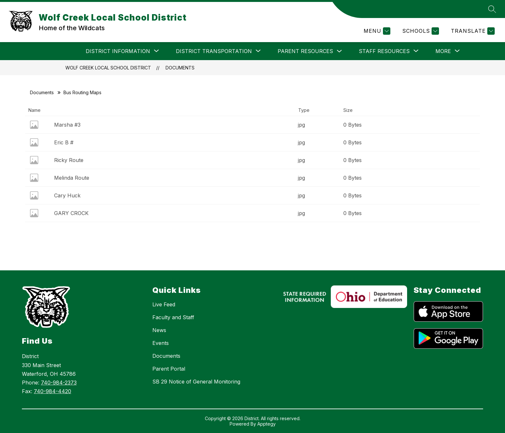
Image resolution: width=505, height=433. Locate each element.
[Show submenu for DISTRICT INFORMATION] (118, 51)
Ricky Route (68, 160)
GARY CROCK (71, 213)
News (159, 330)
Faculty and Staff (173, 317)
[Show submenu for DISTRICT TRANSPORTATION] (214, 51)
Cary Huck (67, 195)
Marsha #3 (67, 125)
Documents (180, 67)
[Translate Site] (472, 31)
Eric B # (63, 142)
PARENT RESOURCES (305, 51)
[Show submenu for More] (443, 51)
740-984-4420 (52, 391)
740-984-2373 (59, 382)
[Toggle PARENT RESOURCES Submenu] (339, 51)
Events (160, 343)
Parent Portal (168, 368)
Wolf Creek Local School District (108, 67)
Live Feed (163, 304)
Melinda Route (71, 178)
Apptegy (266, 424)
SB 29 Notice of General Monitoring (196, 381)
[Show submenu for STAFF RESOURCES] (384, 51)
